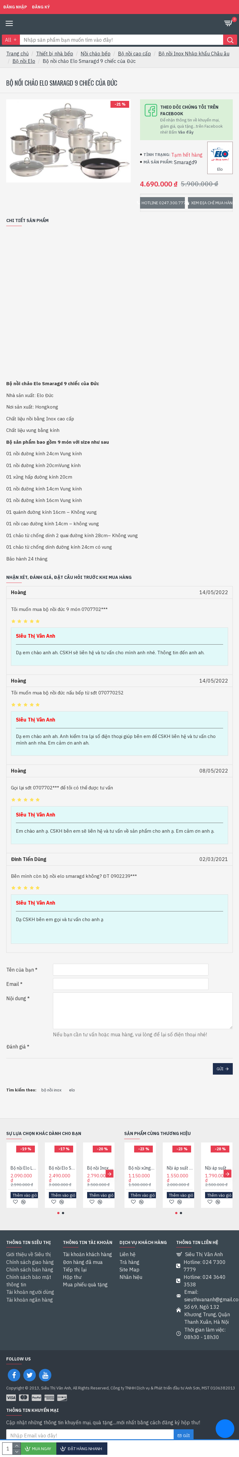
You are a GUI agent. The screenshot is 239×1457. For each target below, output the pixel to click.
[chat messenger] (225, 1429)
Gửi (220, 1068)
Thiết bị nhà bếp (54, 53)
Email (12, 984)
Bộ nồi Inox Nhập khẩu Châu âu (193, 53)
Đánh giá (16, 1046)
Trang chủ (17, 53)
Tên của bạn (20, 970)
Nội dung (16, 998)
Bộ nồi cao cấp (134, 53)
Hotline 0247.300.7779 (163, 203)
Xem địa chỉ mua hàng (212, 203)
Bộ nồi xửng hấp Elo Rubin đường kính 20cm (141, 1168)
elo (72, 1090)
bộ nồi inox (51, 1090)
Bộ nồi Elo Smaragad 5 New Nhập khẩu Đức (62, 1168)
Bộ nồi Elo (23, 61)
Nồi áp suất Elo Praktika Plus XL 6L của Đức (218, 1168)
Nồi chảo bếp (95, 53)
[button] (109, 1174)
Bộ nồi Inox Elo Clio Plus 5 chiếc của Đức (100, 1168)
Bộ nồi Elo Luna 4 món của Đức (23, 1168)
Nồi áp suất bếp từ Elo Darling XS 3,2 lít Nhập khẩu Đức (180, 1168)
